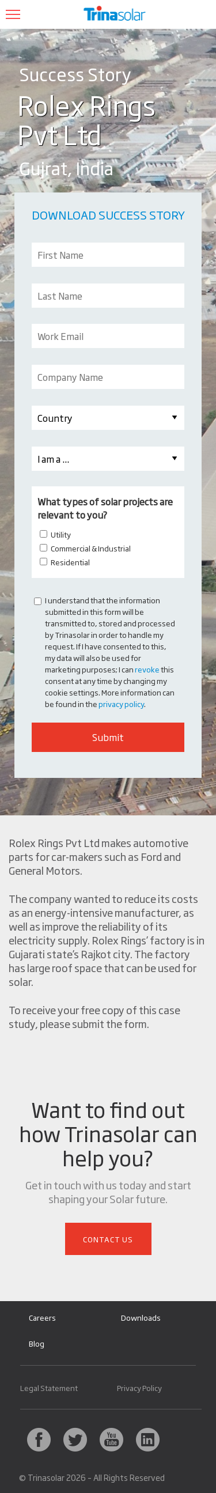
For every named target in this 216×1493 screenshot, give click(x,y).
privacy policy (121, 703)
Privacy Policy (139, 1388)
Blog (36, 1343)
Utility (61, 534)
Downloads (141, 1317)
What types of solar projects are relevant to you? (105, 507)
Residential (70, 562)
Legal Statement (49, 1388)
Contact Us (108, 1239)
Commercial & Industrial (91, 548)
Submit (108, 737)
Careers (42, 1317)
